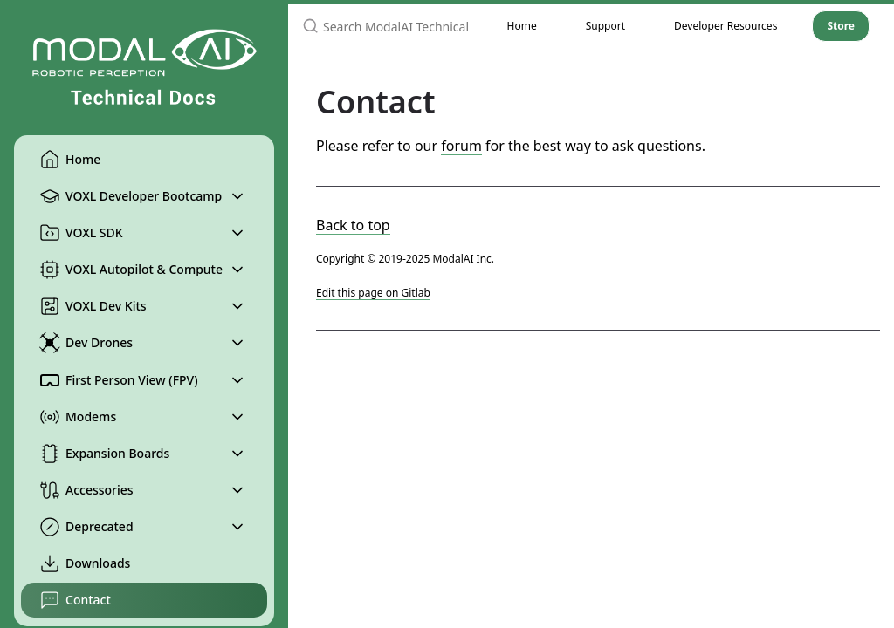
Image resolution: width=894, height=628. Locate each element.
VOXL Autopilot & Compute (131, 269)
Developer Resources (725, 25)
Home (69, 159)
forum (461, 145)
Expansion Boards (104, 453)
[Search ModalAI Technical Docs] (385, 26)
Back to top (353, 225)
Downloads (84, 563)
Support (605, 25)
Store (841, 25)
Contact (75, 600)
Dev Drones (86, 342)
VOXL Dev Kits (93, 306)
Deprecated (86, 526)
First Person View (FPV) (118, 380)
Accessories (86, 490)
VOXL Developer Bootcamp (130, 196)
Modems (77, 416)
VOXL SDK (81, 232)
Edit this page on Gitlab (373, 292)
